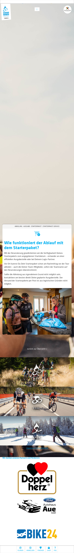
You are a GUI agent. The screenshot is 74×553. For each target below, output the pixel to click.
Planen (20, 549)
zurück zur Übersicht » (37, 348)
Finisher (41, 549)
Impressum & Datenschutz (37, 448)
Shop (49, 549)
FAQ (55, 549)
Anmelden (30, 549)
